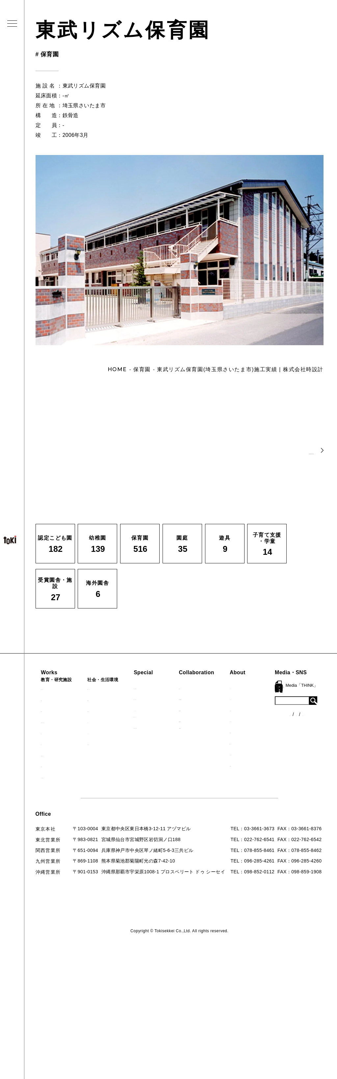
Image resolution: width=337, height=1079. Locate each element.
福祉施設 (109, 699)
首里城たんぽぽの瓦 (175, 727)
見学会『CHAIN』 (174, 687)
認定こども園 (59, 688)
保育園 (52, 710)
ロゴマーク (281, 687)
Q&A (274, 742)
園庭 (50, 732)
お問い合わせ (283, 753)
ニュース (55, 829)
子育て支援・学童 (64, 721)
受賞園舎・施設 (62, 754)
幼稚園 (52, 699)
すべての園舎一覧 (64, 776)
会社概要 (278, 709)
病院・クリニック (118, 688)
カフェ (106, 721)
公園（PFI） (113, 710)
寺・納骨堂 (111, 743)
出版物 (276, 731)
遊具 (50, 743)
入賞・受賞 (281, 720)
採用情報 (278, 764)
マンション (111, 732)
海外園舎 (55, 765)
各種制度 (55, 841)
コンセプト (281, 698)
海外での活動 (168, 698)
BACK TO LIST (273, 450)
